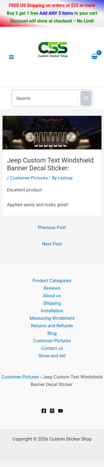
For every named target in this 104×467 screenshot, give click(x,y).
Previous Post (52, 227)
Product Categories (51, 280)
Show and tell (52, 355)
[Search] (86, 98)
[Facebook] (43, 410)
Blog (52, 333)
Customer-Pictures (29, 178)
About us (52, 295)
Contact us (52, 348)
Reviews (52, 288)
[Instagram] (52, 410)
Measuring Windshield (52, 318)
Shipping (52, 303)
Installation (52, 310)
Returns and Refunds (52, 325)
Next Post (52, 244)
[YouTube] (60, 410)
